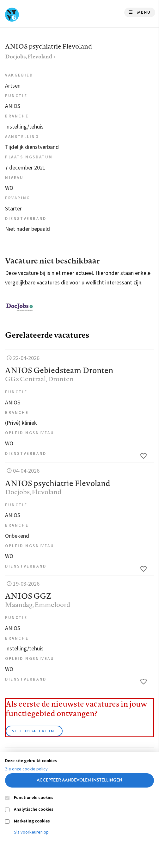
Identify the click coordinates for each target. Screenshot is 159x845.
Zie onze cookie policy (26, 769)
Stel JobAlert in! (34, 731)
